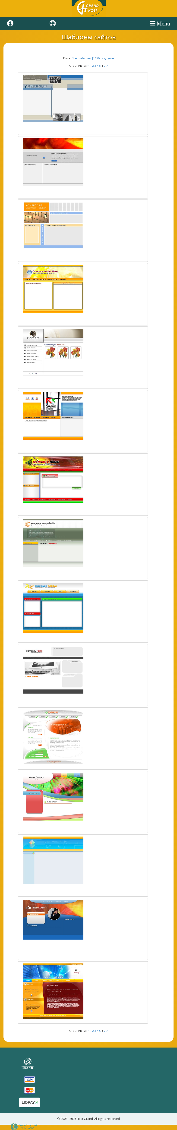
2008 (64, 1119)
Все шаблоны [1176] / (88, 58)
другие (109, 58)
